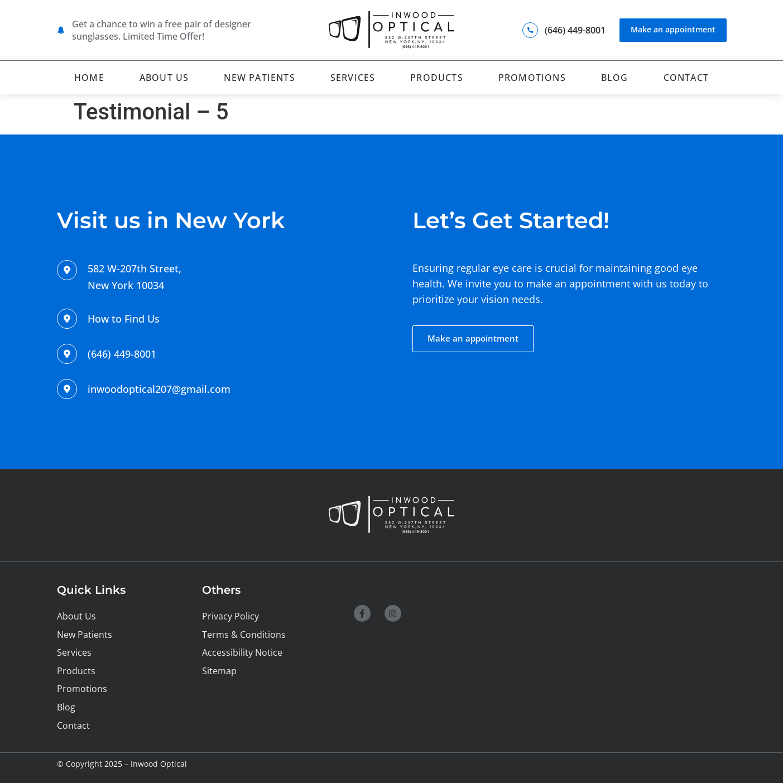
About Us (164, 76)
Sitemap (219, 669)
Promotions (532, 76)
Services (353, 76)
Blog (614, 76)
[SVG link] (391, 30)
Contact (686, 76)
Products (436, 76)
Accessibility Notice (242, 651)
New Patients (259, 76)
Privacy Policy (230, 614)
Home (89, 76)
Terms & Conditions (244, 632)
